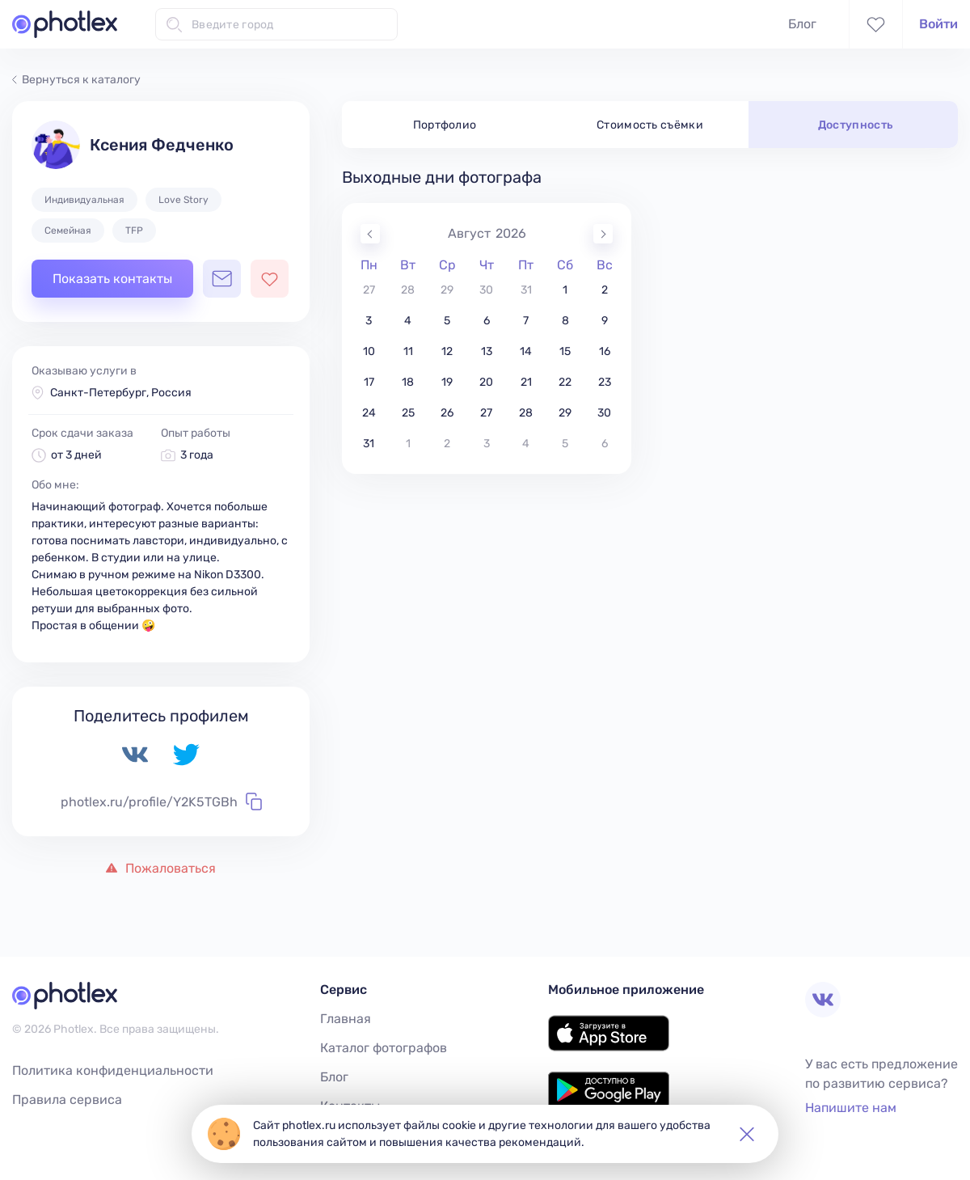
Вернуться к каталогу (76, 80)
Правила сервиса (67, 1099)
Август (469, 233)
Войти (938, 24)
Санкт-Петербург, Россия (121, 393)
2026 (511, 233)
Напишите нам (850, 1107)
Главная (345, 1018)
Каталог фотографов (383, 1047)
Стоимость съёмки (650, 125)
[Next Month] (603, 233)
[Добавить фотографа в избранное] (270, 279)
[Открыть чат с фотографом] (222, 279)
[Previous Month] (370, 233)
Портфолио (445, 125)
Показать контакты (112, 278)
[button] (747, 1134)
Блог (802, 24)
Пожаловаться (161, 868)
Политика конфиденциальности (112, 1070)
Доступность (855, 125)
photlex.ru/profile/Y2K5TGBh (161, 801)
